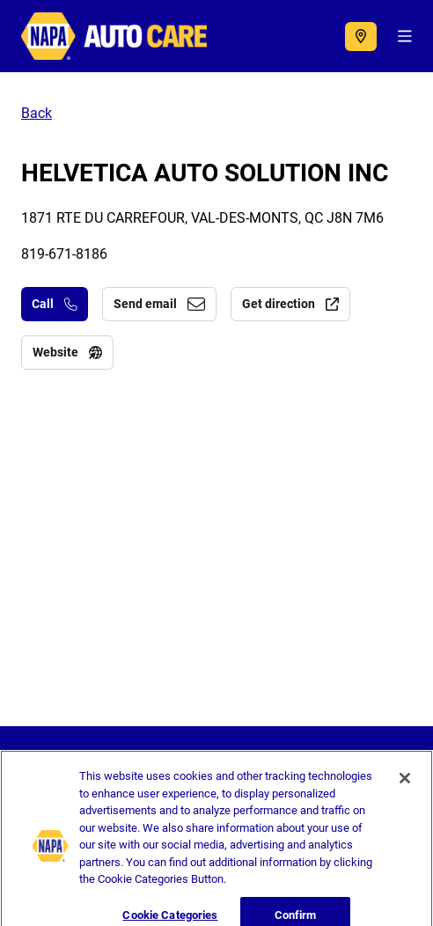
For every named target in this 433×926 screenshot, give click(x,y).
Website (67, 352)
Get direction (290, 304)
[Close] (404, 787)
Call (54, 304)
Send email (159, 304)
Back (36, 113)
